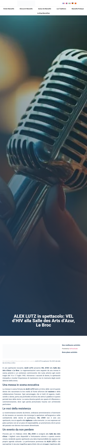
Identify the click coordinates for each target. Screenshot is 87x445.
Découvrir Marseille (26, 9)
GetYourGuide (73, 348)
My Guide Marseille (8, 361)
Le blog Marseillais (43, 13)
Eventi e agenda (29, 361)
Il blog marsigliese (19, 361)
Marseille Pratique (78, 9)
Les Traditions (61, 9)
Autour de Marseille (44, 9)
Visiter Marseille (8, 9)
